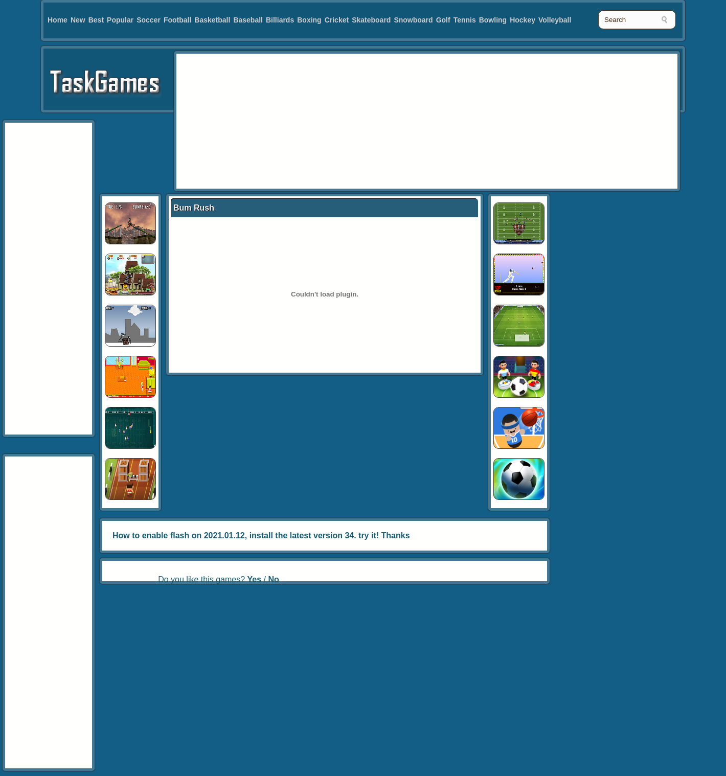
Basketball (212, 20)
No (273, 579)
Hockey (522, 20)
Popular (120, 20)
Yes (254, 579)
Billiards (280, 20)
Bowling (493, 20)
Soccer (149, 20)
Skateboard (371, 20)
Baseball (248, 20)
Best (96, 20)
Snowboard (413, 20)
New (78, 20)
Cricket (337, 20)
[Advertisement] (244, 120)
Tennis (464, 20)
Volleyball (554, 20)
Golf (443, 20)
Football (177, 20)
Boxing (309, 20)
